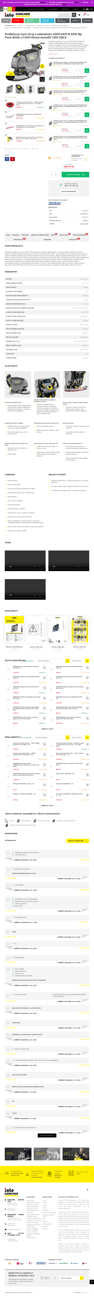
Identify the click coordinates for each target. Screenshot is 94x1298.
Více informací (53, 54)
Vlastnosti (25, 235)
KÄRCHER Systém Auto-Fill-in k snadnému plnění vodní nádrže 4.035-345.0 (26, 774)
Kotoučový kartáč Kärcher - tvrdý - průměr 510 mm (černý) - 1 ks (70, 754)
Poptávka (46, 1226)
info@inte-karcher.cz (14, 1229)
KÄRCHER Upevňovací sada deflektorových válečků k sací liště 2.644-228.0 (26, 765)
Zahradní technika (33, 1222)
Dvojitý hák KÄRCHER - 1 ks (64, 783)
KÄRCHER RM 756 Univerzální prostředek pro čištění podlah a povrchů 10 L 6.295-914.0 (26, 708)
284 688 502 (12, 1209)
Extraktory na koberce (34, 1218)
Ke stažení (46, 1210)
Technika (17, 20)
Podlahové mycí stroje (43, 25)
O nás (44, 1200)
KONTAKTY (76, 9)
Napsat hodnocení (77, 840)
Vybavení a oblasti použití (40, 235)
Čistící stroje (31, 1200)
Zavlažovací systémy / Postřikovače (34, 1225)
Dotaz (27, 148)
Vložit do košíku (75, 174)
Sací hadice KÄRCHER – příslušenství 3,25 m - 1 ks (69, 794)
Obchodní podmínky (49, 1212)
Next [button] (91, 1174)
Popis (8, 235)
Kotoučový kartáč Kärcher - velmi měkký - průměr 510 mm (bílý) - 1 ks (26, 743)
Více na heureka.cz (47, 1135)
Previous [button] (2, 1174)
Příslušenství (20, 239)
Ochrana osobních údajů (48, 1215)
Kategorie (47, 239)
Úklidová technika (30, 25)
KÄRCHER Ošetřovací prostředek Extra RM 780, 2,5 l (69, 667)
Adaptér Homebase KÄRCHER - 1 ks (24, 794)
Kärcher (45, 1203)
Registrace (65, 9)
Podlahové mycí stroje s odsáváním (60, 25)
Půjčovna (87, 20)
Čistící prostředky (62, 20)
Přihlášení (53, 9)
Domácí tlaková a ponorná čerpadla (32, 1229)
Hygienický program (32, 20)
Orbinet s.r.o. (85, 1292)
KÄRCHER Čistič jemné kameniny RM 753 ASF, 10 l (26, 687)
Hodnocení (74, 239)
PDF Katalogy (47, 1224)
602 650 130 (11, 1225)
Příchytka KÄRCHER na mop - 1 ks (23, 783)
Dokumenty (64, 234)
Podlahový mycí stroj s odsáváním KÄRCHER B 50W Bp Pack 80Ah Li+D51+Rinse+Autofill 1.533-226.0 (60, 27)
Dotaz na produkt (68, 191)
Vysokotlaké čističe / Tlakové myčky (33, 1215)
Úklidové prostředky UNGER (33, 1234)
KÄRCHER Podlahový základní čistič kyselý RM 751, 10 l (26, 697)
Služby (75, 20)
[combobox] (53, 661)
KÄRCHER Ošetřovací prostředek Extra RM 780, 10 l (26, 677)
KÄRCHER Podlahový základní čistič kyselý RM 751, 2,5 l (69, 687)
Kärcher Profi (84, 223)
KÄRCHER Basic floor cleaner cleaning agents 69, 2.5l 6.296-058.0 (25, 718)
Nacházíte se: (9, 25)
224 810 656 (11, 1223)
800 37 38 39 (71, 185)
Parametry (15, 235)
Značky (45, 1221)
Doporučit (35, 148)
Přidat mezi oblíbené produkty (14, 148)
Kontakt (45, 1228)
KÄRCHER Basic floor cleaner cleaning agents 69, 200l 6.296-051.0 (68, 718)
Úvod (14, 25)
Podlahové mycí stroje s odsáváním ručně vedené (18, 27)
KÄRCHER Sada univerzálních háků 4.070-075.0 (69, 764)
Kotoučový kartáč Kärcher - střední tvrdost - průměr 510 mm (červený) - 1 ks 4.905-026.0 (70, 744)
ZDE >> (42, 2)
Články (45, 1208)
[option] (25, 62)
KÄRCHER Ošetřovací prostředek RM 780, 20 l (69, 697)
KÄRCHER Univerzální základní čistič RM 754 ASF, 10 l (26, 667)
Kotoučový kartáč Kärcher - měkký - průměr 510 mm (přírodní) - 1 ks (24, 754)
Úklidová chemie (32, 1232)
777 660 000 (12, 1210)
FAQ (44, 1219)
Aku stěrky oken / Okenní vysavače (32, 1209)
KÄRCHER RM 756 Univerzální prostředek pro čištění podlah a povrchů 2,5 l (69, 707)
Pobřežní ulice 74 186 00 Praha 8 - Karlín (16, 1217)
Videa (54, 234)
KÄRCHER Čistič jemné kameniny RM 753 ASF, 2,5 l (69, 677)
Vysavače (30, 1212)
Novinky (6, 20)
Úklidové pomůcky (47, 20)
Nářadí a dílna (31, 1237)
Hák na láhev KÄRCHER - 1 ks (65, 773)
